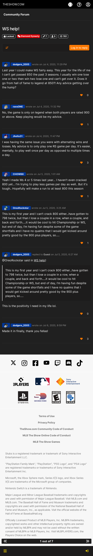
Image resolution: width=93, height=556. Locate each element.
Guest (46, 254)
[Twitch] (57, 363)
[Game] (70, 4)
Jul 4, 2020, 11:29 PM (55, 64)
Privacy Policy (46, 422)
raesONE (18, 106)
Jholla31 (17, 136)
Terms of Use (47, 416)
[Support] (79, 4)
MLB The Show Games (46, 441)
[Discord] (68, 363)
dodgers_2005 (21, 64)
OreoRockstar (21, 207)
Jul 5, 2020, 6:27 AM (66, 254)
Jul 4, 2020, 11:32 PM (48, 106)
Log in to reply (79, 47)
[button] (5, 551)
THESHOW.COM (13, 4)
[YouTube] (46, 363)
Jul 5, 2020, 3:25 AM (54, 207)
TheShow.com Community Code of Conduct (46, 428)
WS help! (40, 260)
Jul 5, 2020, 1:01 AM (48, 174)
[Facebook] (35, 363)
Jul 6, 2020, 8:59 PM (54, 325)
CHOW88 (18, 174)
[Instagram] (24, 363)
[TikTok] (79, 363)
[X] (13, 363)
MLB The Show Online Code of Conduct (47, 435)
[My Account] (88, 4)
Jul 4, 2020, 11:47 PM (48, 136)
